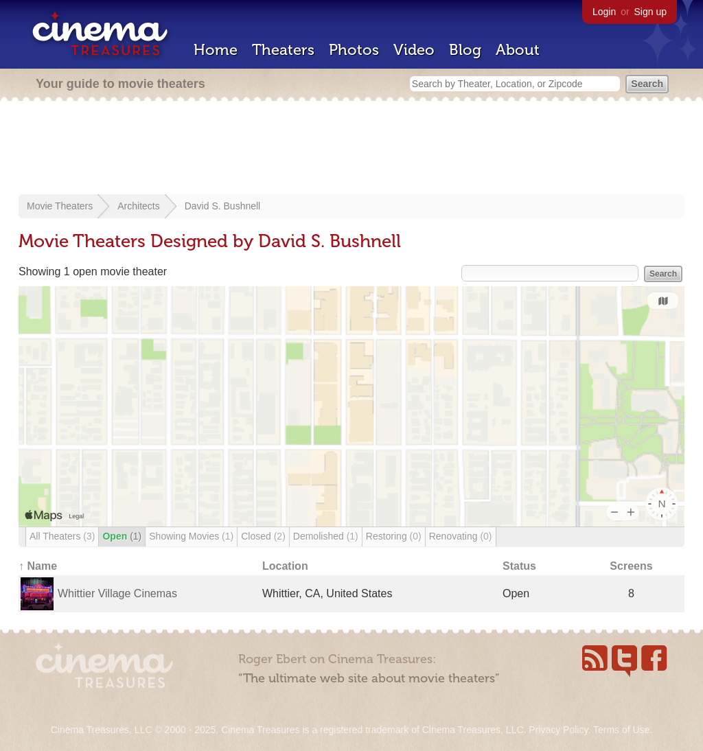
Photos (354, 50)
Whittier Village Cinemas (117, 593)
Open (121, 536)
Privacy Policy (558, 729)
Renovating (460, 536)
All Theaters (62, 536)
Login (604, 11)
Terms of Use (621, 729)
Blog (465, 50)
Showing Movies (191, 536)
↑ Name (38, 566)
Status (519, 566)
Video (414, 50)
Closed (263, 536)
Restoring (394, 536)
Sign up (650, 11)
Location (285, 566)
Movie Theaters (60, 205)
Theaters (283, 50)
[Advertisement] (351, 149)
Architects (138, 205)
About (518, 50)
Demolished (325, 536)
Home (216, 50)
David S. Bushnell (223, 205)
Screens (631, 566)
